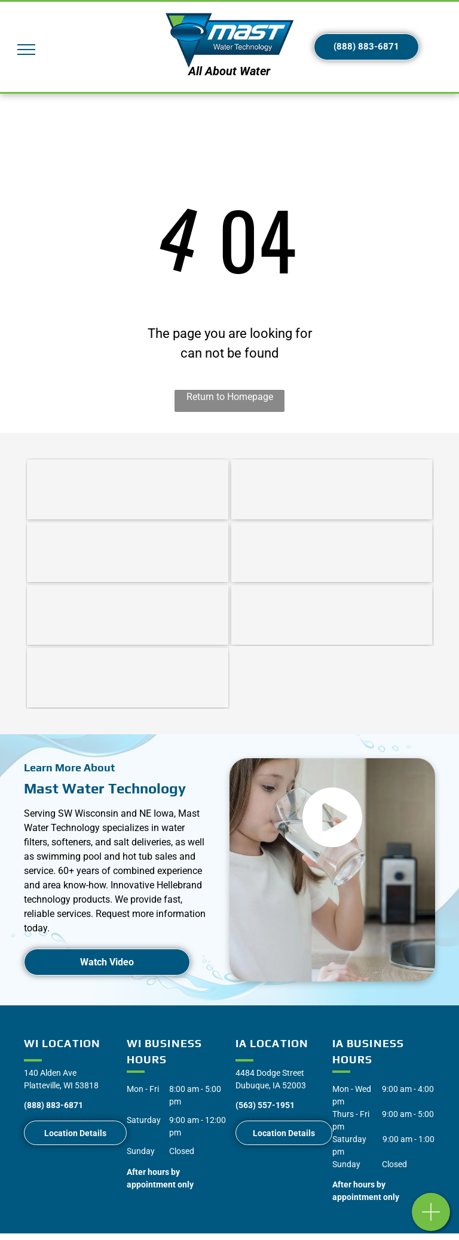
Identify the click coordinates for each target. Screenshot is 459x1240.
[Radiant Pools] (332, 615)
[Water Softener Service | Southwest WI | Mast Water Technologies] (332, 489)
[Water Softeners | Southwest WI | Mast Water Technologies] (127, 489)
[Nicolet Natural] (332, 552)
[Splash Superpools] (127, 615)
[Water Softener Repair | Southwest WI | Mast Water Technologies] (127, 552)
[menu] (26, 49)
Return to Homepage (229, 396)
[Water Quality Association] (127, 677)
